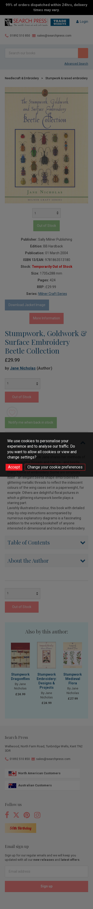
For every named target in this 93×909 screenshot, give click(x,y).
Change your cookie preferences (55, 467)
